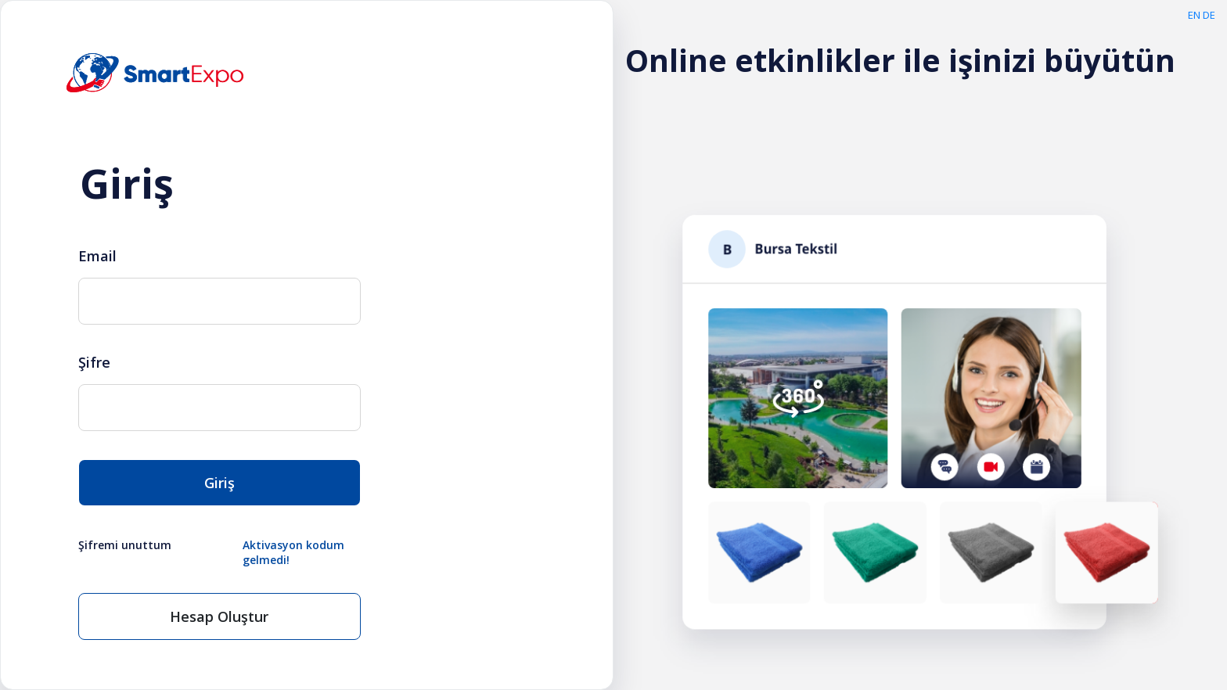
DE (1209, 15)
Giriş (219, 482)
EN (1194, 15)
